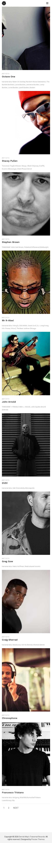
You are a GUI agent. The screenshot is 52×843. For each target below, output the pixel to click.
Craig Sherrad (10, 639)
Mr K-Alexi (8, 320)
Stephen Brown (11, 242)
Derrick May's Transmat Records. (32, 837)
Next (16, 808)
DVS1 (5, 483)
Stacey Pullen (10, 160)
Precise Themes (38, 839)
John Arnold (9, 401)
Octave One (8, 76)
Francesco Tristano (13, 792)
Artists (6, 73)
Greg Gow (7, 561)
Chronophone (9, 718)
